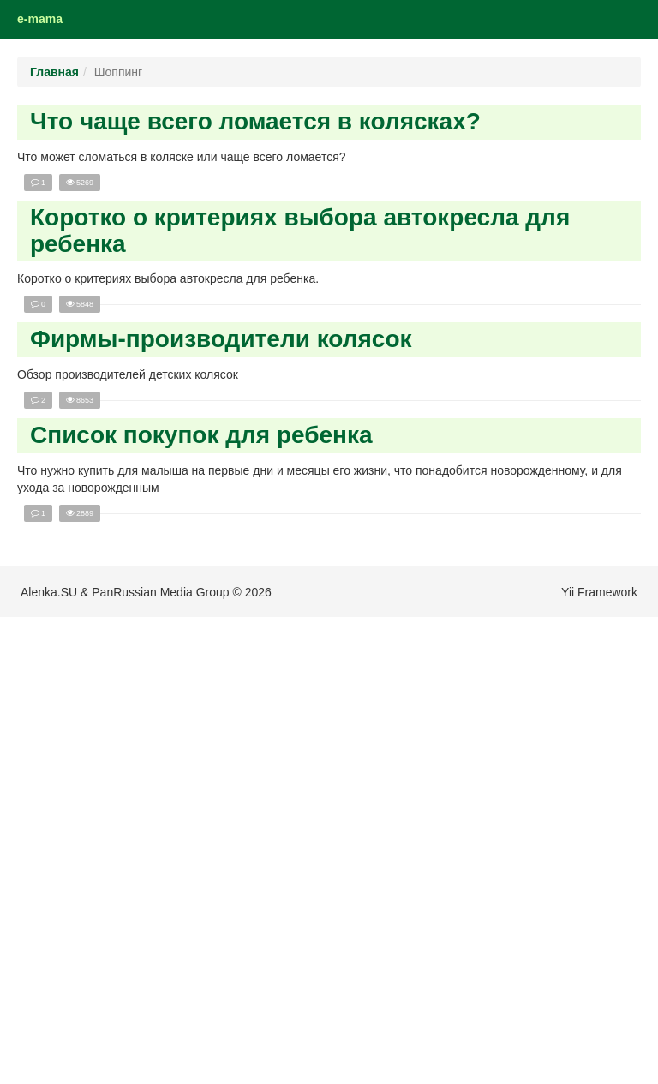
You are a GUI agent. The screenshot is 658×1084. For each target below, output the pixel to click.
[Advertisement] (102, 823)
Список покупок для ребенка (201, 435)
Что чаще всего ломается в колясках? (255, 121)
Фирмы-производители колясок (221, 339)
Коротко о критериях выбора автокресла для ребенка (300, 230)
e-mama (40, 19)
